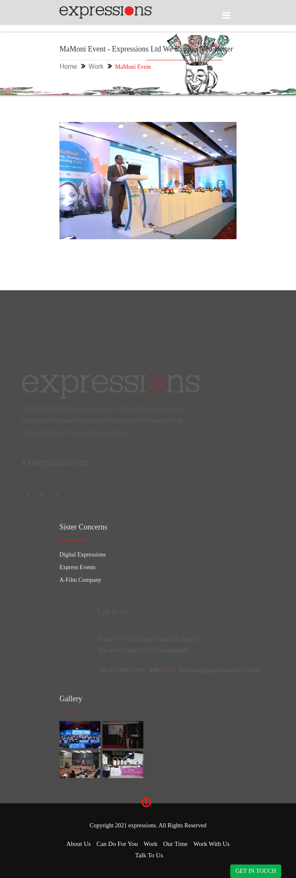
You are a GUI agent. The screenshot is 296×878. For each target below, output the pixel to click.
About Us (78, 843)
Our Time (175, 843)
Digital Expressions (82, 554)
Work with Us (211, 843)
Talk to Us (149, 855)
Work (96, 66)
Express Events (77, 567)
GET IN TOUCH (255, 871)
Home (68, 66)
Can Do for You (117, 843)
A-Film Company (80, 580)
